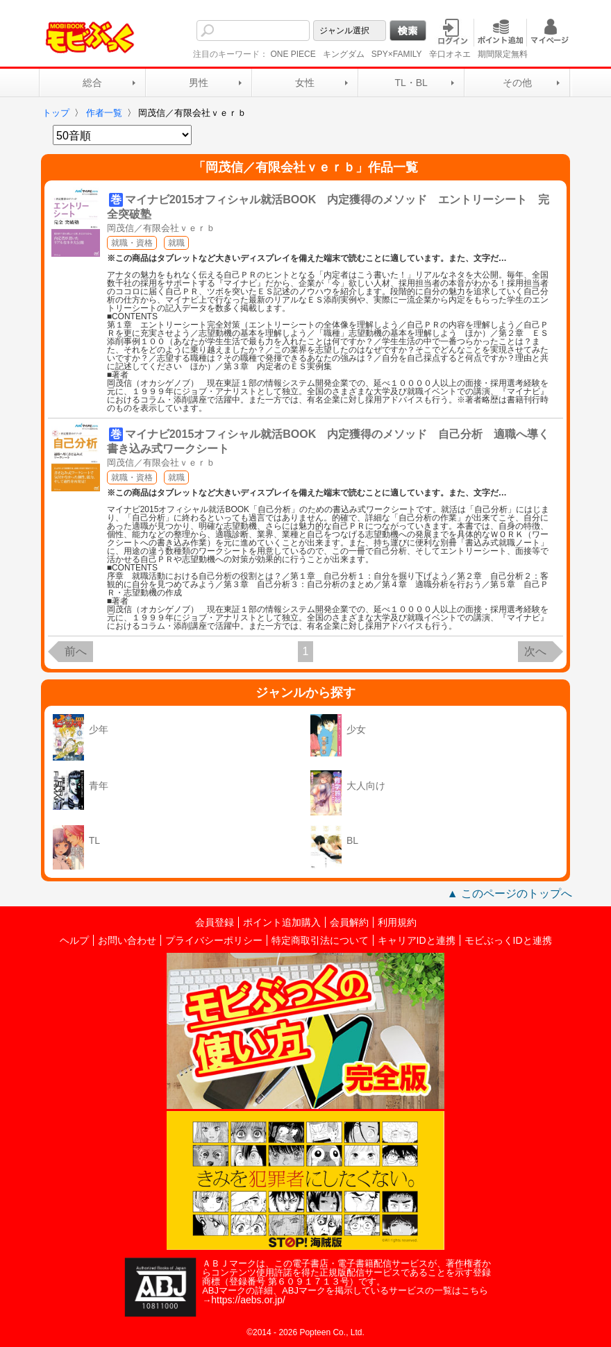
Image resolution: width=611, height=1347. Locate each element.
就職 (176, 243)
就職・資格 (132, 243)
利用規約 (397, 922)
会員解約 (349, 922)
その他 (517, 82)
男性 (198, 82)
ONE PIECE (292, 54)
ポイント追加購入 (282, 922)
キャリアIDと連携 (416, 940)
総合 (92, 82)
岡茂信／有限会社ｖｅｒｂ (161, 228)
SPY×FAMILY (396, 54)
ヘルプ (74, 940)
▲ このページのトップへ (509, 893)
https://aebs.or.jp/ (248, 1299)
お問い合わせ (127, 940)
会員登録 (214, 922)
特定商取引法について (320, 940)
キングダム (344, 54)
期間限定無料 (503, 54)
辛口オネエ (450, 54)
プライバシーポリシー (213, 940)
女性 (305, 82)
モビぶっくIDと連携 (508, 940)
